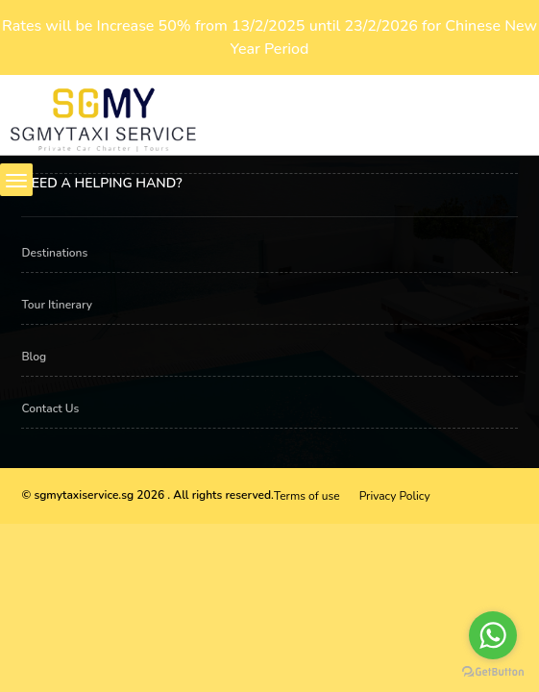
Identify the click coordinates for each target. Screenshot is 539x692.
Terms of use (307, 496)
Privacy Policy (394, 496)
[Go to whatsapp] (493, 635)
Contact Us (50, 408)
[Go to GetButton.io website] (493, 672)
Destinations (54, 252)
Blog (33, 356)
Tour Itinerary (56, 304)
